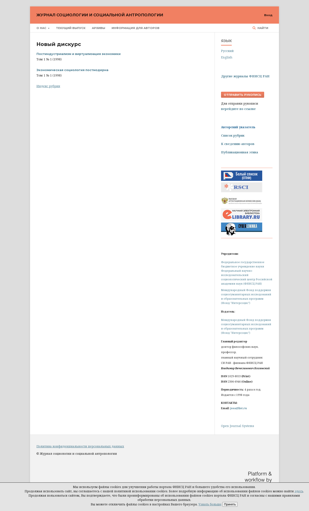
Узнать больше (209, 504)
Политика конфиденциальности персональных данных (80, 446)
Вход (268, 15)
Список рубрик (232, 135)
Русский (227, 51)
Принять (230, 504)
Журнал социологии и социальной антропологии (99, 15)
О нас (41, 28)
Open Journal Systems (237, 426)
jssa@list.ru (238, 408)
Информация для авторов (135, 28)
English (226, 57)
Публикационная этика (239, 152)
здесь (299, 491)
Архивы (98, 28)
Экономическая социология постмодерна (72, 70)
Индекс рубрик (48, 86)
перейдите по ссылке (238, 109)
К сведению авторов (237, 144)
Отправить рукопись (242, 94)
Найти (262, 28)
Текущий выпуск (70, 28)
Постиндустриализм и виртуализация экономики (78, 54)
